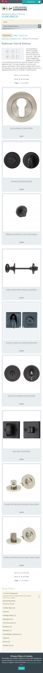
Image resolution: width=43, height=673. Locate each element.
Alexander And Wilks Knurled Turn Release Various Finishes (21, 557)
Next (26, 83)
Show (16, 79)
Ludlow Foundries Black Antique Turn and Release (21, 289)
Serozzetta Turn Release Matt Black (21, 181)
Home (15, 35)
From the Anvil (8, 623)
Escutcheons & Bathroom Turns (11, 39)
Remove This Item (39, 595)
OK (40, 26)
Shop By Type (23, 35)
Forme (5, 642)
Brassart (6, 630)
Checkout (31, 2)
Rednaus (6, 627)
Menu (5, 22)
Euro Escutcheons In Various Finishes (21, 128)
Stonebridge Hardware (11, 634)
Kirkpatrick (6, 619)
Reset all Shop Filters (9, 601)
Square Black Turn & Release (21, 451)
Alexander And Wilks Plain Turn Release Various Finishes (21, 504)
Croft (4, 612)
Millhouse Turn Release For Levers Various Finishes (21, 234)
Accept (21, 668)
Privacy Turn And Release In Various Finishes (21, 396)
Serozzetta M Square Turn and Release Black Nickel (21, 343)
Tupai (5, 638)
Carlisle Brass (8, 608)
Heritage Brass (8, 615)
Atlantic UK (7, 645)
